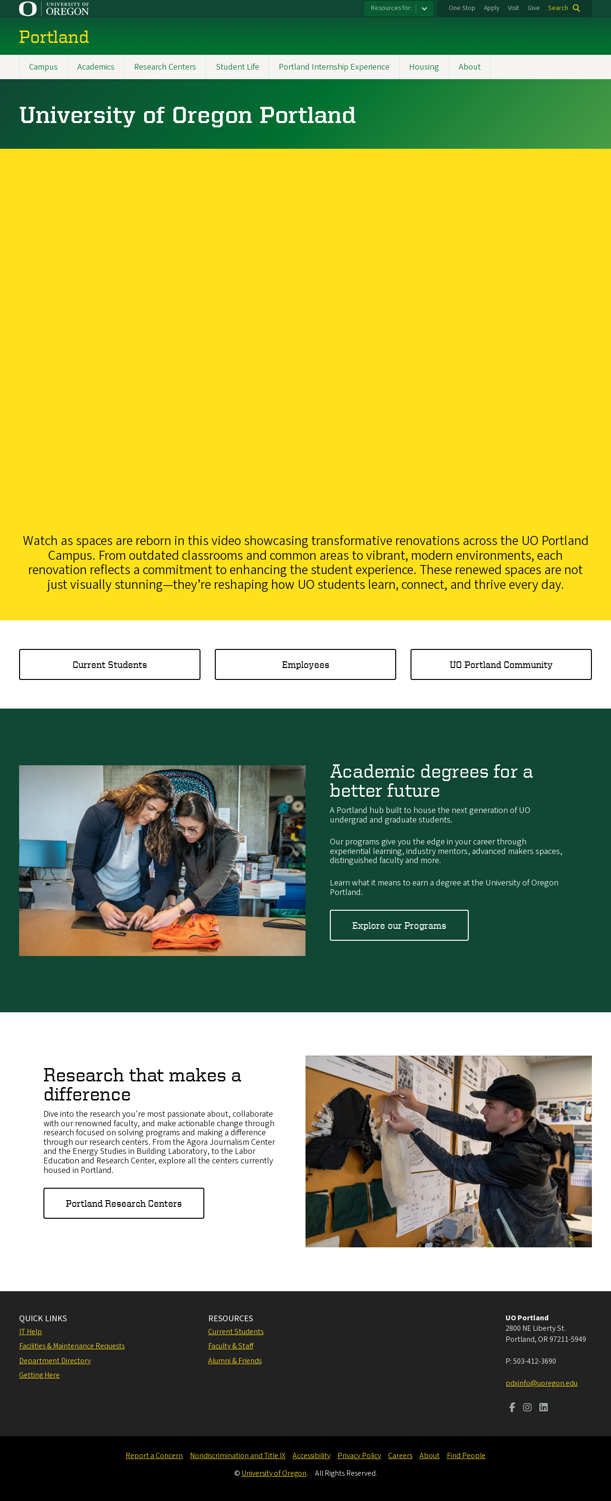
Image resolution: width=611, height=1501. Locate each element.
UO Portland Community (501, 664)
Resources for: (391, 8)
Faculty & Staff (230, 1346)
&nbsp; (305, 338)
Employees (305, 664)
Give (533, 8)
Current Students (110, 664)
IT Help (30, 1331)
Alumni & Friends (235, 1361)
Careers (400, 1455)
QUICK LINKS (43, 1319)
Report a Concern (154, 1455)
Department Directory (55, 1361)
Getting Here (39, 1375)
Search (558, 8)
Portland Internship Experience (334, 67)
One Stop (462, 8)
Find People (466, 1455)
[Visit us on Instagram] (527, 1408)
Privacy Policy (359, 1455)
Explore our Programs (399, 925)
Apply (491, 8)
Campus (43, 67)
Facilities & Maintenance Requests (72, 1346)
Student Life (237, 67)
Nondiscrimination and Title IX (237, 1455)
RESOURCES (230, 1319)
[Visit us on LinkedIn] (544, 1408)
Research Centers (165, 67)
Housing (424, 67)
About (470, 67)
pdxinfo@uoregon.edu (542, 1383)
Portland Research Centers (124, 1203)
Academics (96, 67)
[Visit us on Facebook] (512, 1408)
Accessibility (311, 1455)
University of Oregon (274, 1473)
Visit (513, 8)
